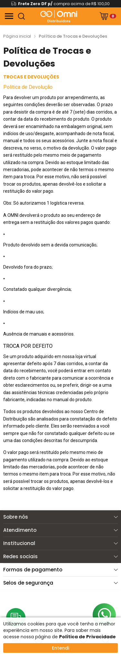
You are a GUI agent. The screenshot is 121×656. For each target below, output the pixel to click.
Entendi (60, 648)
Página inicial (17, 36)
